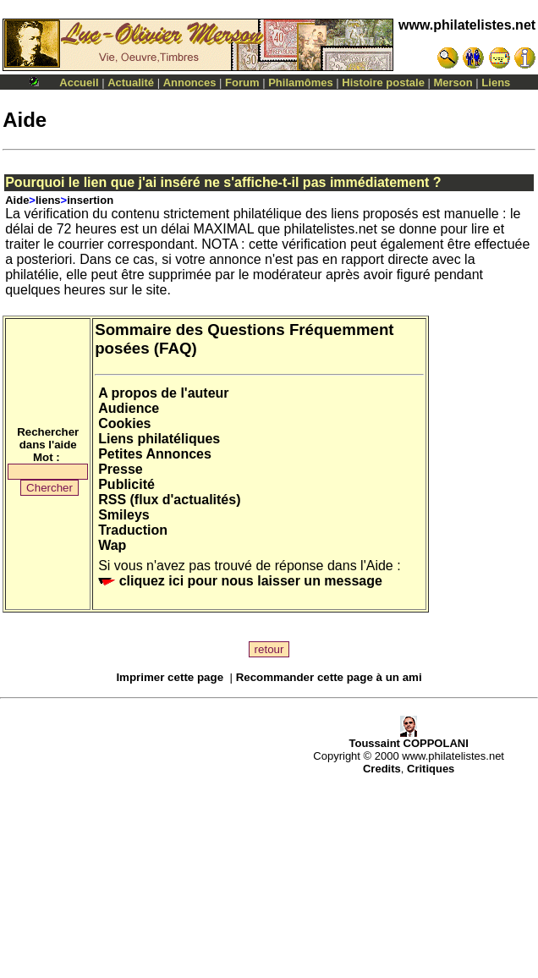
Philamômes (300, 82)
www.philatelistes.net (466, 25)
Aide (17, 200)
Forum (242, 82)
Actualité (130, 82)
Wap (112, 545)
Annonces (190, 82)
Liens (495, 82)
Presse (120, 469)
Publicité (126, 484)
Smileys (123, 515)
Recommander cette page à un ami (329, 677)
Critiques (430, 768)
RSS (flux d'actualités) (169, 499)
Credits (382, 768)
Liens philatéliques (159, 438)
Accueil (78, 82)
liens (48, 200)
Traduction (132, 530)
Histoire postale (383, 82)
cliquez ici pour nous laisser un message (240, 581)
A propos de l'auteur (163, 393)
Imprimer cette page (169, 677)
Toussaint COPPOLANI (408, 738)
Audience (128, 408)
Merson (453, 82)
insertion (90, 200)
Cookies (124, 423)
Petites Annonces (154, 454)
